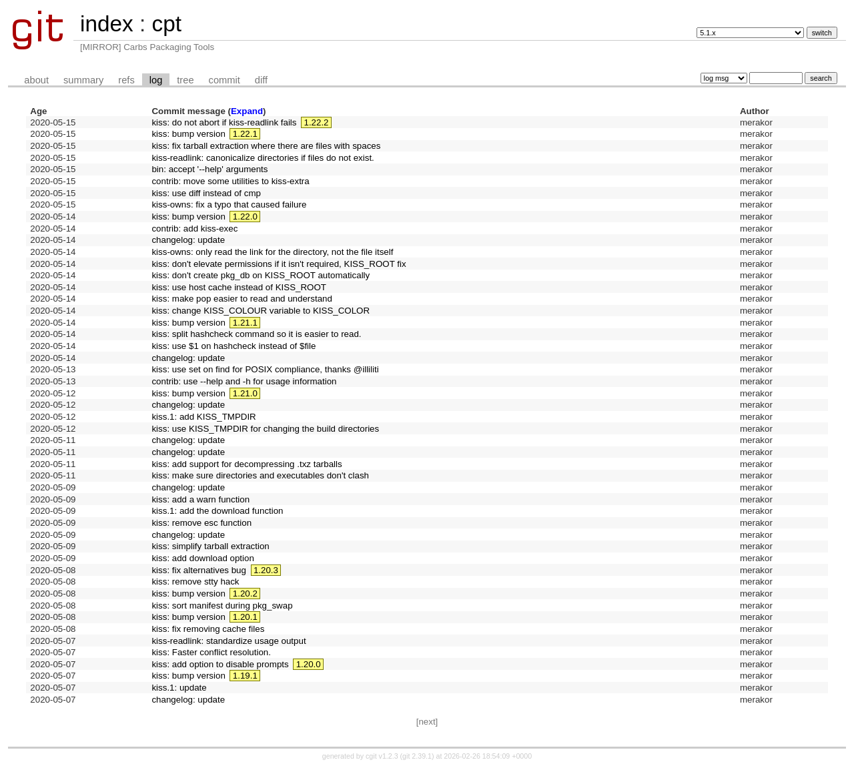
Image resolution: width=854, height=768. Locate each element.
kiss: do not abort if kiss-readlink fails (223, 122)
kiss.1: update (178, 688)
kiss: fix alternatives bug (198, 570)
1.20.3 (266, 570)
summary (83, 80)
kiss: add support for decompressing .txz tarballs (246, 464)
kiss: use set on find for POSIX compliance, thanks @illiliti (264, 369)
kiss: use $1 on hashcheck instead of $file (233, 346)
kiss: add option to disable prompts (219, 664)
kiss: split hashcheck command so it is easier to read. (256, 334)
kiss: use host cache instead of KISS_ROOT (238, 287)
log (156, 80)
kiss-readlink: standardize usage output (228, 641)
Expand (247, 111)
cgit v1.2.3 (382, 756)
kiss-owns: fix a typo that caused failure (228, 205)
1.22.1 (245, 134)
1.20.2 (245, 594)
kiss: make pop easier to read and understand (241, 299)
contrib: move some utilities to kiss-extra (230, 181)
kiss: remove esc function (201, 523)
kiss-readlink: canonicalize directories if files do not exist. (262, 158)
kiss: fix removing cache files (207, 629)
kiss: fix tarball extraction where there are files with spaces (265, 146)
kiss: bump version (188, 134)
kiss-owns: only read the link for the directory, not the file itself (272, 252)
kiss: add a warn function (200, 499)
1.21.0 (245, 393)
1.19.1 (245, 676)
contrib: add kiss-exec (194, 229)
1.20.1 (245, 617)
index (106, 23)
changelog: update (188, 240)
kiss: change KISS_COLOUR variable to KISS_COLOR (260, 311)
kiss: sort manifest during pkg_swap (221, 606)
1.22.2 (316, 122)
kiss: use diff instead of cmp (205, 193)
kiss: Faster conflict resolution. (211, 652)
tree (185, 80)
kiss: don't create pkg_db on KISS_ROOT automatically (260, 275)
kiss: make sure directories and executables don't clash (260, 475)
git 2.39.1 (417, 756)
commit (224, 80)
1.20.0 (308, 664)
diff (261, 80)
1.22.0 (245, 217)
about (36, 80)
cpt (166, 23)
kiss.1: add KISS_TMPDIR (203, 417)
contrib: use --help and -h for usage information (243, 381)
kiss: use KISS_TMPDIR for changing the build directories (265, 429)
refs (126, 80)
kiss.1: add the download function (217, 511)
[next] (427, 722)
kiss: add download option (202, 558)
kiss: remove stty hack (195, 582)
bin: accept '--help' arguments (209, 169)
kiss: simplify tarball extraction (210, 546)
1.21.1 (245, 323)
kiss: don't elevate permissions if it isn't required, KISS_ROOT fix (278, 264)
